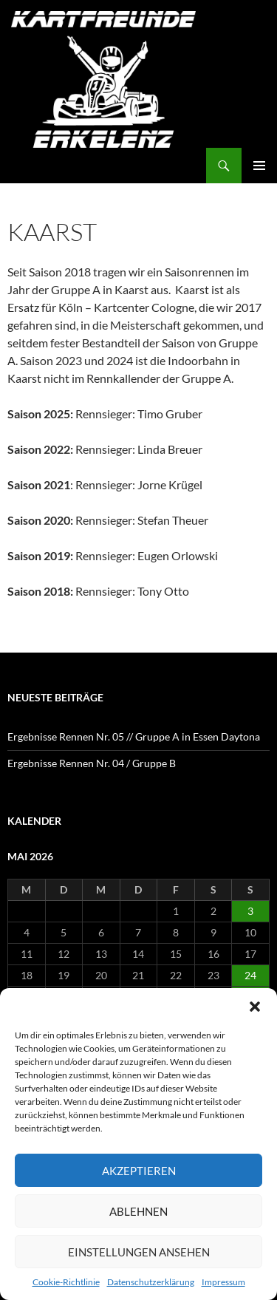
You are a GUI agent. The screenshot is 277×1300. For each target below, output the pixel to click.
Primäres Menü (259, 165)
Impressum (223, 1281)
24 (250, 975)
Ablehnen (138, 1211)
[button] (254, 1006)
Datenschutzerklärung (150, 1281)
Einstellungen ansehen (139, 1252)
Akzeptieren (139, 1170)
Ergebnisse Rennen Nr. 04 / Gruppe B (91, 763)
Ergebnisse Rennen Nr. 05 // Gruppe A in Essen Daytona (133, 736)
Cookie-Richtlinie (66, 1281)
